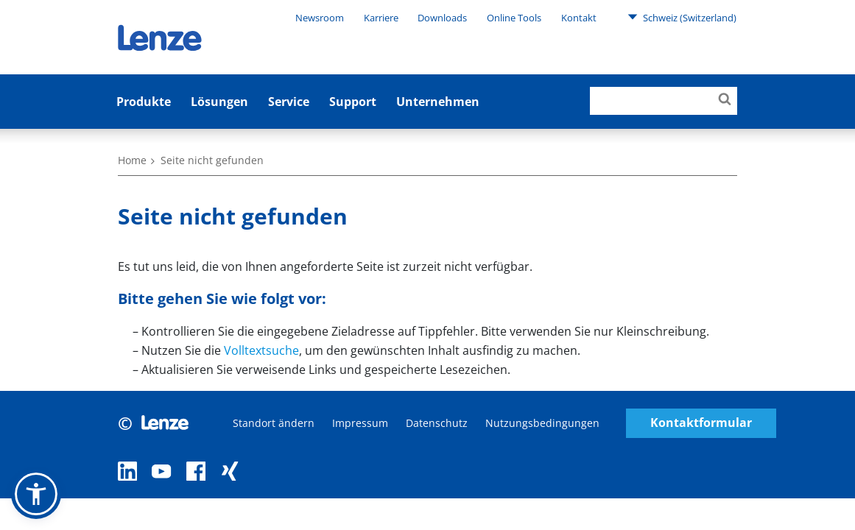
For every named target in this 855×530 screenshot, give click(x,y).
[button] (36, 494)
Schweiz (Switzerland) (681, 17)
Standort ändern (273, 423)
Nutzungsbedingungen (542, 423)
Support (352, 101)
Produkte (143, 101)
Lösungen (219, 101)
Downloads (442, 17)
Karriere (381, 17)
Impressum (360, 423)
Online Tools (514, 17)
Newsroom (319, 17)
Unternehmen (437, 101)
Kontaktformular (701, 423)
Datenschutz (437, 423)
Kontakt (579, 17)
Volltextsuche (261, 350)
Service (288, 101)
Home (132, 160)
